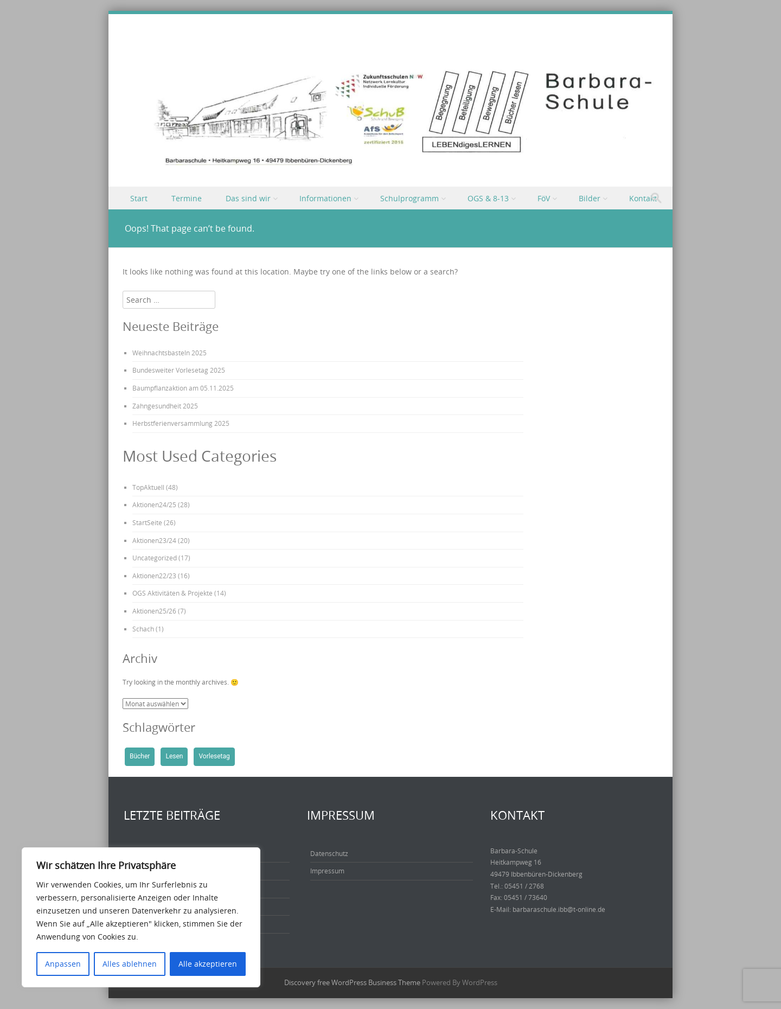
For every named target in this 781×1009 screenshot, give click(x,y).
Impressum (327, 870)
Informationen (325, 198)
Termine (186, 198)
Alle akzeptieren (207, 964)
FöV (543, 198)
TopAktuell (148, 487)
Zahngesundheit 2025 (165, 405)
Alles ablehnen (130, 964)
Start (139, 198)
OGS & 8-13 (488, 198)
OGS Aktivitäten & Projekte (172, 593)
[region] (141, 917)
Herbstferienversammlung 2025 (180, 423)
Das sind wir (248, 198)
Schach (143, 628)
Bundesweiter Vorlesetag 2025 (178, 370)
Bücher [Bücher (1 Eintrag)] (140, 756)
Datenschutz (329, 853)
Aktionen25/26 (154, 610)
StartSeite (147, 522)
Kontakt (643, 198)
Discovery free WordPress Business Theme (352, 982)
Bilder (589, 198)
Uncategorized (154, 557)
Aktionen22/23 (154, 575)
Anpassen (63, 964)
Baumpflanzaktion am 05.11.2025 (183, 388)
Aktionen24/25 (154, 504)
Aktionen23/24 (154, 540)
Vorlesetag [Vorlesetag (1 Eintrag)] (214, 756)
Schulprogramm (409, 198)
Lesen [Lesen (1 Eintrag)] (174, 756)
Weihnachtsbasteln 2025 (169, 352)
